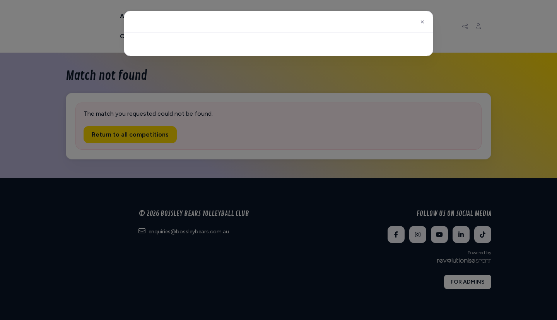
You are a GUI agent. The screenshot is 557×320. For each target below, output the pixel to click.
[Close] (422, 21)
